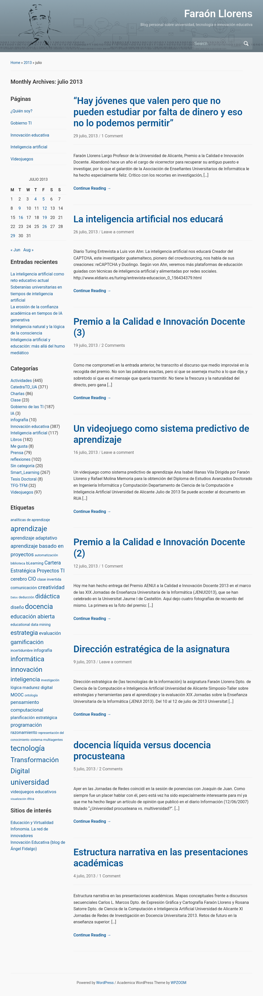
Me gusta (19, 446)
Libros (16, 439)
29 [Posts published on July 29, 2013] (13, 235)
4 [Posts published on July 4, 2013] (35, 199)
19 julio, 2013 (86, 345)
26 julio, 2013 (86, 231)
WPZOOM (178, 983)
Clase (16, 400)
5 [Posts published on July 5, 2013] (43, 199)
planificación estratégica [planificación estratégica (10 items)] (34, 717)
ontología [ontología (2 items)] (31, 695)
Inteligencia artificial (29, 147)
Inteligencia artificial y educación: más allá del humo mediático (38, 346)
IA (12, 413)
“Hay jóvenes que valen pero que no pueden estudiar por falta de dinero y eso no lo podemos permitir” (157, 111)
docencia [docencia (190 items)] (39, 606)
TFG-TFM (19, 485)
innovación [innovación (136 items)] (26, 669)
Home (15, 63)
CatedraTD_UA (24, 387)
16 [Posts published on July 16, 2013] (20, 217)
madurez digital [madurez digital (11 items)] (38, 687)
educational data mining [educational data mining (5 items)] (31, 624)
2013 (28, 63)
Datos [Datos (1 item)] (14, 597)
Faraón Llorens (218, 14)
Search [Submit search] (246, 44)
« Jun (15, 249)
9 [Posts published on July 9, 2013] (19, 208)
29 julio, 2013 (86, 135)
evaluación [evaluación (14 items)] (50, 633)
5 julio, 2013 (85, 769)
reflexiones (21, 459)
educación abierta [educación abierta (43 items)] (33, 616)
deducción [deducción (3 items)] (26, 597)
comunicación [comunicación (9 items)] (24, 587)
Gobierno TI (21, 123)
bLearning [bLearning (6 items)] (34, 563)
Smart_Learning (25, 472)
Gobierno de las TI (27, 406)
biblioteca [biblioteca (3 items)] (18, 563)
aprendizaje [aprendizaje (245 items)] (29, 528)
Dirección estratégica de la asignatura (151, 649)
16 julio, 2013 (86, 452)
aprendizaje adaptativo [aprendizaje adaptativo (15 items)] (34, 538)
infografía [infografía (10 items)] (43, 650)
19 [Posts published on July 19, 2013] (44, 217)
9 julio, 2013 (85, 661)
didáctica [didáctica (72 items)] (47, 596)
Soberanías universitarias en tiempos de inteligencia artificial (36, 294)
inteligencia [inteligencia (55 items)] (25, 679)
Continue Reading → (92, 188)
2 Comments (113, 345)
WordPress (105, 983)
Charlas (17, 393)
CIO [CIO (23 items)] (32, 579)
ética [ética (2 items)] (30, 799)
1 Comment (112, 135)
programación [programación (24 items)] (26, 725)
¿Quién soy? (21, 111)
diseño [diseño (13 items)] (17, 607)
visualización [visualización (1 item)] (18, 799)
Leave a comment (117, 231)
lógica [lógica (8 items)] (16, 687)
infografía (19, 419)
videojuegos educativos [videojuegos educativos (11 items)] (33, 791)
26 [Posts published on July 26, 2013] (44, 226)
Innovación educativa (30, 135)
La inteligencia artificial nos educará (148, 219)
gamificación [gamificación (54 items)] (27, 642)
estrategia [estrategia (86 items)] (24, 632)
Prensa (17, 452)
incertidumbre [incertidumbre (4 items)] (22, 650)
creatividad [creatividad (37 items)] (51, 587)
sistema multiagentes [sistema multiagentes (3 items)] (47, 740)
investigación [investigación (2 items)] (50, 680)
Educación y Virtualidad (32, 822)
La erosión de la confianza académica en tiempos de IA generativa (36, 313)
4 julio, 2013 (85, 876)
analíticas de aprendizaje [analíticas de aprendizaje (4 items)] (30, 520)
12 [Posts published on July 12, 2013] (44, 208)
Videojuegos (22, 159)
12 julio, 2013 (86, 566)
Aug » (28, 249)
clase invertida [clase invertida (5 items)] (49, 579)
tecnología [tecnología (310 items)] (28, 748)
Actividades (21, 380)
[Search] (217, 43)
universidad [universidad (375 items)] (30, 782)
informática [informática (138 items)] (27, 659)
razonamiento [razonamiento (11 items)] (24, 732)
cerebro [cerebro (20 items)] (19, 579)
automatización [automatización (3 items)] (46, 555)
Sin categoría (22, 465)
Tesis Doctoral (24, 479)
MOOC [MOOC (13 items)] (17, 694)
